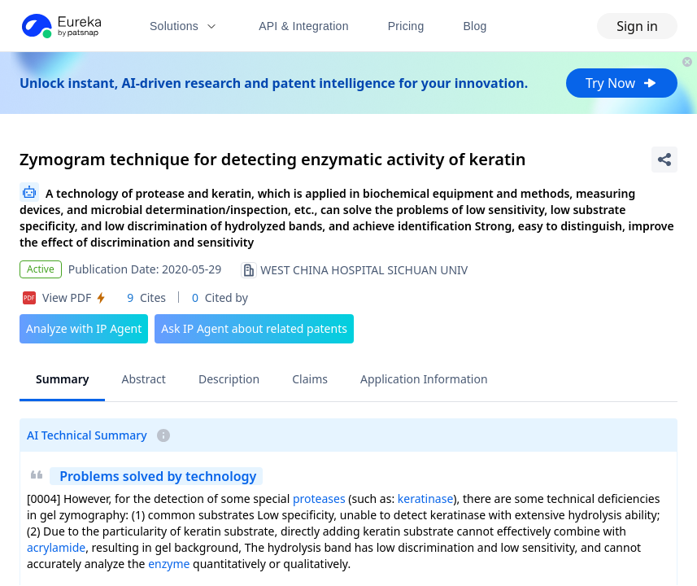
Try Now (622, 83)
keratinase (426, 498)
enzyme (168, 563)
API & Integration (304, 26)
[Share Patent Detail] (664, 159)
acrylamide (56, 547)
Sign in (637, 26)
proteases (319, 498)
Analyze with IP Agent (84, 328)
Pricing (406, 26)
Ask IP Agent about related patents (254, 328)
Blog (475, 26)
